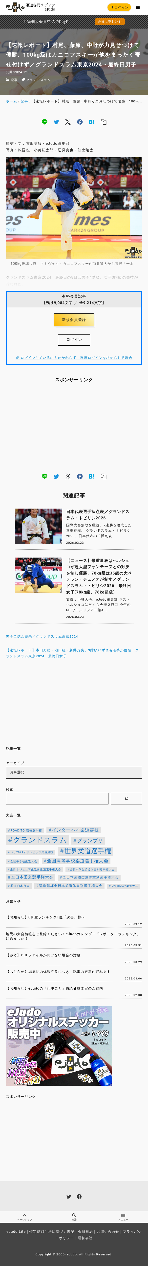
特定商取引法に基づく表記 (51, 1232)
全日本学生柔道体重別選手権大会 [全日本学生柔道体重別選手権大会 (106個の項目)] (92, 869)
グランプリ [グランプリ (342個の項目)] (90, 841)
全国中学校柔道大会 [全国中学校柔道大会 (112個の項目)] (23, 861)
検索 (9, 789)
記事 (14, 80)
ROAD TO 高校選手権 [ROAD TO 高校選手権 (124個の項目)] (26, 830)
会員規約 (85, 1232)
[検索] (126, 798)
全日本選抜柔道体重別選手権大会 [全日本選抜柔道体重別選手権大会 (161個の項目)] (91, 877)
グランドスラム (38, 80)
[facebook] (80, 122)
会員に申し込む (110, 21)
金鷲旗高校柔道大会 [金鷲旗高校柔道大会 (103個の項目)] (124, 886)
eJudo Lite (16, 1232)
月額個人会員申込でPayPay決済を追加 (32, 21)
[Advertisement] (74, 427)
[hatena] (91, 122)
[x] (68, 122)
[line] (44, 122)
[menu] (137, 7)
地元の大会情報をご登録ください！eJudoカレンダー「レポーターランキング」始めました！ (73, 936)
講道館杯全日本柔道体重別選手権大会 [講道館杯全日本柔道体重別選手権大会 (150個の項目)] (71, 886)
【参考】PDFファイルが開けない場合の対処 (43, 955)
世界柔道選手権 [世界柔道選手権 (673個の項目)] (87, 851)
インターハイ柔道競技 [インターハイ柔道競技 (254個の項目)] (75, 830)
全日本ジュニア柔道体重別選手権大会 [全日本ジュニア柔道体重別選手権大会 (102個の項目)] (35, 869)
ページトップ (24, 1217)
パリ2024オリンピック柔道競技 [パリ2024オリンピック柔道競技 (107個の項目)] (32, 852)
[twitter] (56, 122)
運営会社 (85, 1238)
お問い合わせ (108, 1232)
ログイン (119, 7)
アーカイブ (15, 763)
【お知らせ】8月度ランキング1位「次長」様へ (45, 917)
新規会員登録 (74, 320)
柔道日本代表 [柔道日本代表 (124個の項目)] (20, 886)
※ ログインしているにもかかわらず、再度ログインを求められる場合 (74, 358)
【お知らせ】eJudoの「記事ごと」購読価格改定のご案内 (54, 988)
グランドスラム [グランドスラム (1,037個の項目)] (40, 840)
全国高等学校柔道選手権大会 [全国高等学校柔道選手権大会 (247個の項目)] (77, 860)
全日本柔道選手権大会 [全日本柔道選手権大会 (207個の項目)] (32, 877)
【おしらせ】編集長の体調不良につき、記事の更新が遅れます (58, 972)
